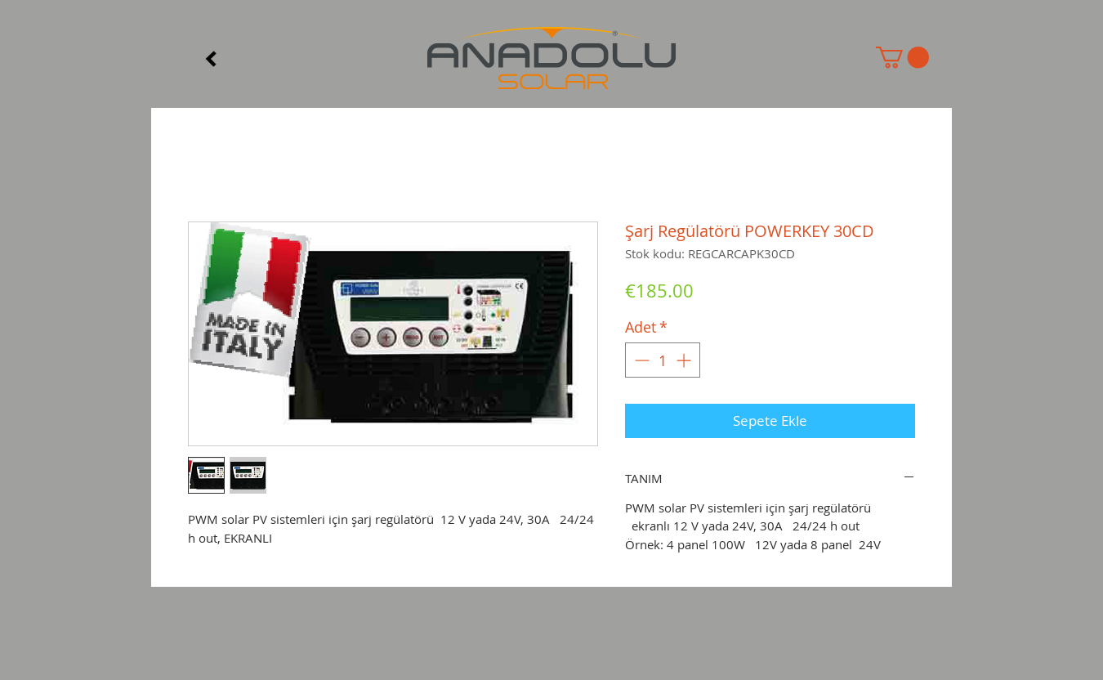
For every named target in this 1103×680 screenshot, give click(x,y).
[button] (902, 58)
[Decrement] (640, 360)
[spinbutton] (662, 360)
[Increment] (685, 360)
